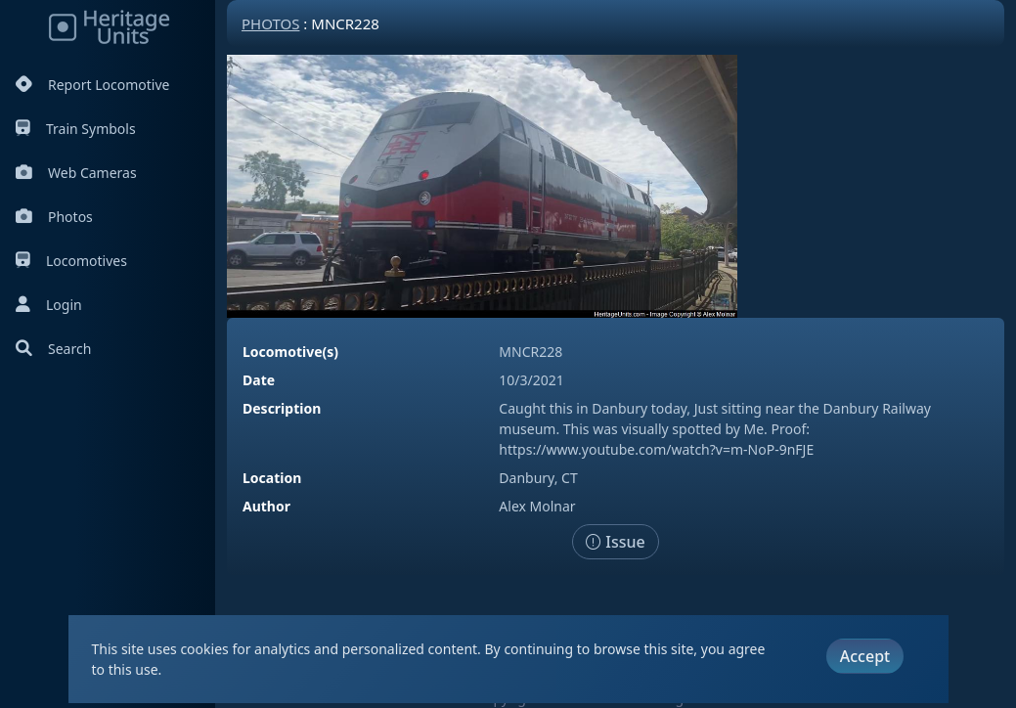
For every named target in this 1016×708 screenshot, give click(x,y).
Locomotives (71, 260)
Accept (865, 656)
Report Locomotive (92, 84)
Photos (54, 216)
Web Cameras (76, 172)
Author (266, 506)
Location (272, 477)
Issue (615, 542)
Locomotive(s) (290, 351)
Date (259, 380)
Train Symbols (76, 128)
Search (53, 348)
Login (49, 304)
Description (282, 408)
